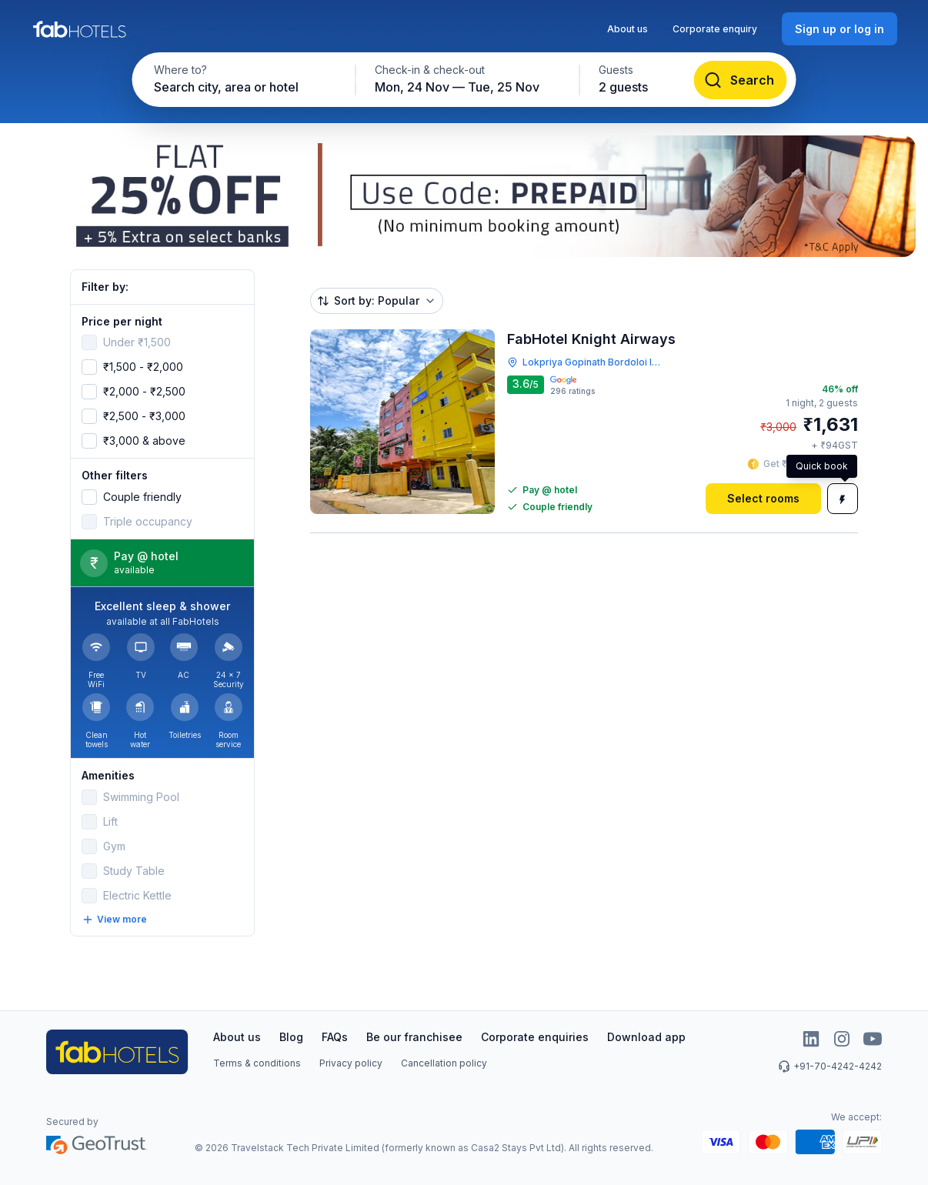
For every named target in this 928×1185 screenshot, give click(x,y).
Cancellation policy (444, 1063)
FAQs (335, 1036)
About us (627, 29)
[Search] (740, 80)
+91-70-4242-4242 (830, 1066)
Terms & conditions (257, 1063)
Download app (646, 1036)
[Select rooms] (763, 498)
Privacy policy (350, 1063)
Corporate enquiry (715, 29)
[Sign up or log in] (839, 28)
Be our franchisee (414, 1036)
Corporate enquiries (535, 1036)
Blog (291, 1036)
